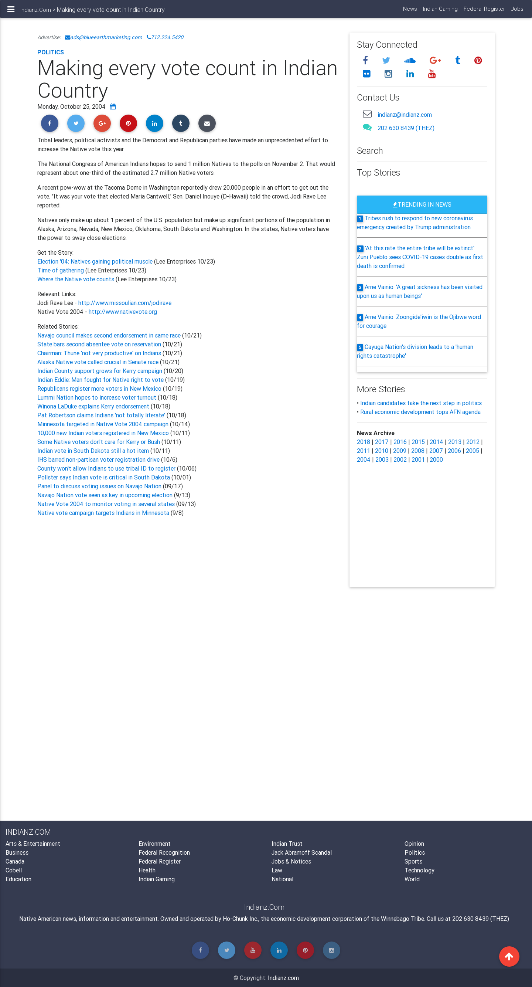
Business (17, 852)
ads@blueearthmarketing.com (103, 37)
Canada (15, 861)
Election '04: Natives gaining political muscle (95, 261)
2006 (454, 450)
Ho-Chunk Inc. (240, 918)
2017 (382, 441)
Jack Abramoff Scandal (302, 852)
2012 (473, 441)
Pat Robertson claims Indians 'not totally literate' (101, 415)
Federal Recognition (164, 852)
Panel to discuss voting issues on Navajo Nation (99, 486)
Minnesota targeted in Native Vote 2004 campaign (102, 424)
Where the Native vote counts (75, 279)
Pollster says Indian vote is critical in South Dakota (103, 477)
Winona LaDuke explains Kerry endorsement (93, 406)
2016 (400, 441)
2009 (399, 450)
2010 (381, 450)
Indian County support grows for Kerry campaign (99, 370)
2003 (382, 459)
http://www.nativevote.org (123, 311)
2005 (472, 450)
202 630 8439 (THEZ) (406, 128)
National (282, 879)
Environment (155, 843)
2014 (436, 441)
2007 (436, 450)
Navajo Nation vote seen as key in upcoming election (105, 495)
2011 (363, 450)
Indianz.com (283, 977)
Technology (419, 870)
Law (277, 870)
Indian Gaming (440, 11)
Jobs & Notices (291, 861)
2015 (418, 441)
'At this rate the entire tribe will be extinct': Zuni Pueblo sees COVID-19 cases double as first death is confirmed (420, 256)
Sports (413, 861)
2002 (400, 459)
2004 (364, 459)
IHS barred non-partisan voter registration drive (99, 459)
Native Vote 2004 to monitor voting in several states (106, 504)
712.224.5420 (165, 37)
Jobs (517, 11)
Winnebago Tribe (402, 918)
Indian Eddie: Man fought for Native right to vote (100, 379)
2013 (454, 441)
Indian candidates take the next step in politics (421, 403)
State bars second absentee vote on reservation (99, 344)
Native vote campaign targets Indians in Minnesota (104, 512)
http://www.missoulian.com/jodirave (124, 302)
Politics (50, 52)
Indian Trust (287, 843)
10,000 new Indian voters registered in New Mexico (103, 433)
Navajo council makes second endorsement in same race (109, 335)
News (410, 11)
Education (18, 879)
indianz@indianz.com (405, 114)
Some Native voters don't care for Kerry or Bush (99, 441)
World (412, 879)
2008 (417, 450)
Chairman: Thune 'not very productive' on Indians (99, 353)
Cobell (14, 870)
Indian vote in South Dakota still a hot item (93, 450)
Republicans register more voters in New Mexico (99, 388)
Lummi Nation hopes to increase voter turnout (96, 397)
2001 (418, 459)
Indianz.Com (35, 12)
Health (147, 870)
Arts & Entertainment (33, 843)
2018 (363, 441)
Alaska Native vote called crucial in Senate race (97, 362)
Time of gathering (61, 270)
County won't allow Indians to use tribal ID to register (106, 468)
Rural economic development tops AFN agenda (420, 412)
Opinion (414, 843)
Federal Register (484, 11)
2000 (436, 459)
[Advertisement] (187, 607)
